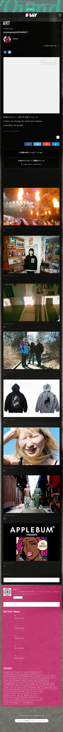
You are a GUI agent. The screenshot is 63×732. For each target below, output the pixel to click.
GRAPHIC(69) (14, 131)
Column (37, 704)
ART (6, 23)
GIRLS (9, 704)
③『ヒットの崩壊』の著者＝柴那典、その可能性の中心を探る (35, 628)
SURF (43, 693)
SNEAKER (47, 697)
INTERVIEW (50, 700)
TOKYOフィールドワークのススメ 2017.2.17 (23, 231)
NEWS (9, 686)
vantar (15, 39)
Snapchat (35, 686)
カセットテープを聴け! (14, 712)
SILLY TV (21, 686)
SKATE (32, 693)
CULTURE (23, 704)
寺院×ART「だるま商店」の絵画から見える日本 (24, 531)
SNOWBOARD (11, 697)
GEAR (21, 700)
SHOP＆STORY (12, 689)
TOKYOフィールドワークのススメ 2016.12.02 (24, 579)
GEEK (9, 700)
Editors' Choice (12, 708)
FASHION (27, 689)
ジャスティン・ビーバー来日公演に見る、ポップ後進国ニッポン (36, 638)
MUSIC (20, 693)
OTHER (28, 715)
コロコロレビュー (34, 712)
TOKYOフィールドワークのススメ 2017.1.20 (23, 381)
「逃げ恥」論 (29, 708)
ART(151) (6, 131)
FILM (8, 693)
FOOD (39, 689)
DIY (24, 697)
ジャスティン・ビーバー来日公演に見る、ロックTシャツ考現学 (36, 648)
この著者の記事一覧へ (51, 46)
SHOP (35, 697)
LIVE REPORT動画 (13, 715)
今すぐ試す (30, 9)
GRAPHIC (34, 700)
